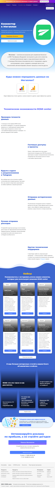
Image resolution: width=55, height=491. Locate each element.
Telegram (42, 259)
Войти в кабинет (50, 8)
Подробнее (10, 313)
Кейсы (48, 478)
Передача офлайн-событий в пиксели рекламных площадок (22, 479)
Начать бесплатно (27, 445)
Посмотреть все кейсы (27, 357)
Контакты (24, 468)
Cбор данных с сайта (5, 476)
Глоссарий (39, 476)
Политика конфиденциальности (34, 487)
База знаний (49, 480)
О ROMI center (16, 468)
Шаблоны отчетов (49, 475)
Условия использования (19, 487)
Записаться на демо (23, 38)
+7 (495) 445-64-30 (30, 458)
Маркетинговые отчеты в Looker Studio (20, 482)
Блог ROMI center (40, 475)
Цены (24, 5)
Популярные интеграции (3, 479)
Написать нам (50, 4)
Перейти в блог (27, 412)
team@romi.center (29, 460)
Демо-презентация (44, 1)
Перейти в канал (27, 427)
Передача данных (4, 475)
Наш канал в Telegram (39, 479)
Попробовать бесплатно (8, 38)
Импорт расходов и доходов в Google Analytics (21, 476)
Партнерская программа (35, 468)
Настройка (20, 5)
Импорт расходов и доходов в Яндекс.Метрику (22, 475)
